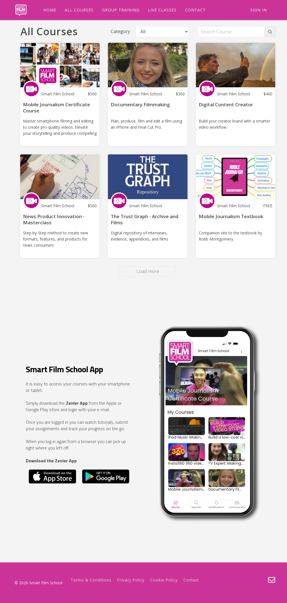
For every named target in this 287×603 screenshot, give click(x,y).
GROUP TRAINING (119, 10)
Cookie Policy (164, 580)
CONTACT (193, 10)
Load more (147, 271)
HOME (47, 10)
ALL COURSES (77, 10)
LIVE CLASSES (160, 10)
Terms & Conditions (91, 580)
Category (120, 31)
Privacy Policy (131, 580)
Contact (191, 580)
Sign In (258, 10)
